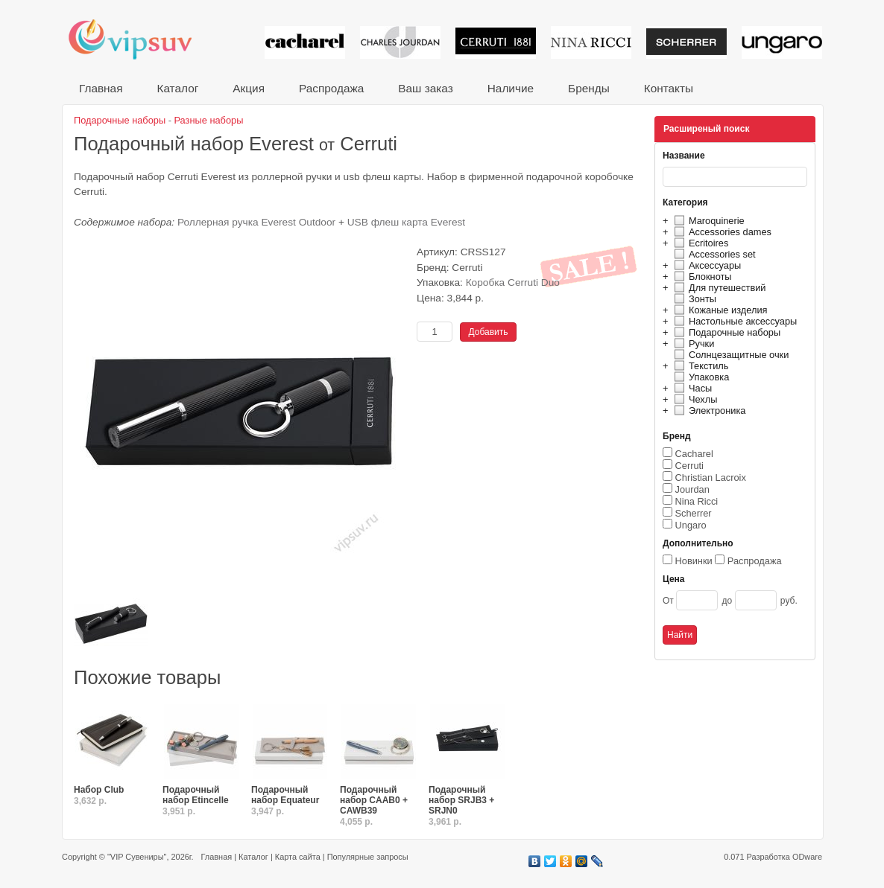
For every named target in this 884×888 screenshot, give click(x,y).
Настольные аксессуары (733, 321)
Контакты (668, 88)
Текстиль (699, 365)
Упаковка (699, 377)
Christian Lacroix (710, 477)
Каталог (177, 88)
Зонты (693, 298)
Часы (691, 388)
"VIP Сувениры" (136, 856)
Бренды (589, 88)
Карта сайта (298, 856)
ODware (807, 856)
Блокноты (701, 276)
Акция (249, 88)
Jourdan (692, 489)
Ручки (692, 343)
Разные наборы (209, 120)
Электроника (707, 410)
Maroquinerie (707, 220)
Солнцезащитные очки (729, 354)
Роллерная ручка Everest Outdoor (257, 222)
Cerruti (689, 465)
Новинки (694, 560)
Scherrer (693, 513)
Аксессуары (705, 265)
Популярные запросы (367, 856)
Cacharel (694, 453)
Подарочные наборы (725, 332)
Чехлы (693, 399)
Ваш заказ (425, 88)
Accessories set (713, 254)
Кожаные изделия (718, 310)
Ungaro (691, 525)
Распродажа (331, 88)
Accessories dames (720, 231)
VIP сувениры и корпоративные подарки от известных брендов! (140, 39)
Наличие (510, 88)
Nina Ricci (697, 501)
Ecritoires (699, 243)
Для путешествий (718, 287)
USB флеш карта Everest (406, 222)
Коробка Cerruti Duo (513, 282)
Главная (100, 88)
